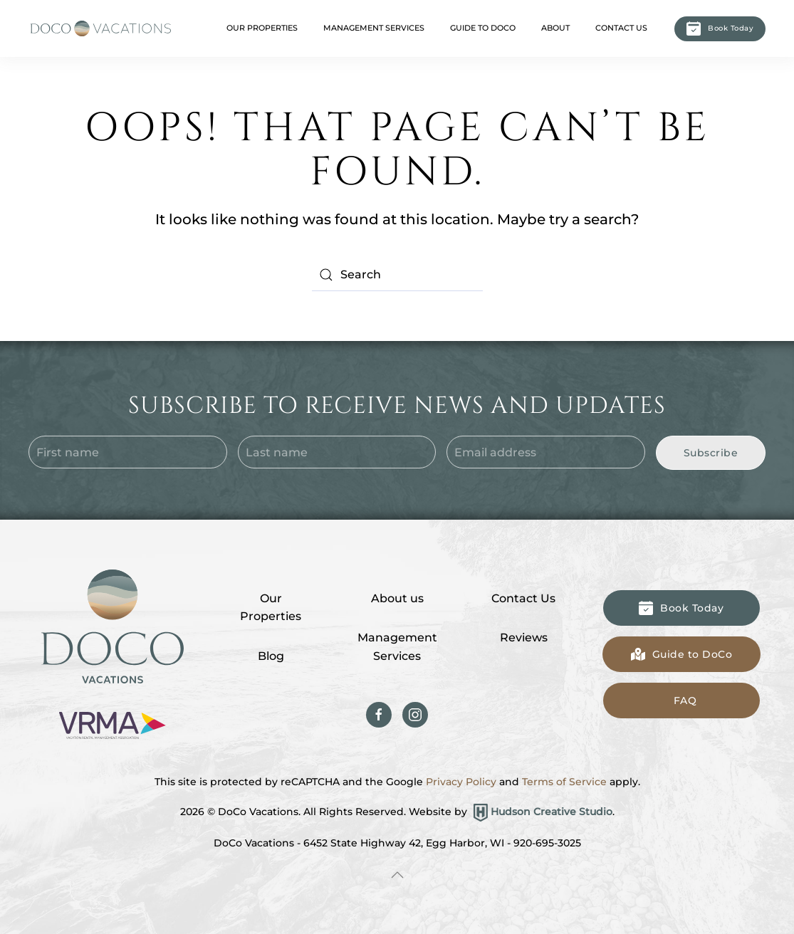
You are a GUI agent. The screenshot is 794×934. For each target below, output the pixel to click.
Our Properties (270, 608)
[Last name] (337, 452)
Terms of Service (564, 781)
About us (397, 598)
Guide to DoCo (483, 28)
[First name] (127, 452)
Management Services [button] (373, 28)
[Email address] (545, 452)
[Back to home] (99, 28)
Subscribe (711, 452)
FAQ (685, 700)
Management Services (397, 647)
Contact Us (621, 28)
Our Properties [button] (262, 28)
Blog (271, 656)
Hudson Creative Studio (551, 811)
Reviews (524, 637)
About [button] (555, 28)
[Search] (397, 274)
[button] (397, 875)
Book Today (719, 28)
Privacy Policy (461, 781)
